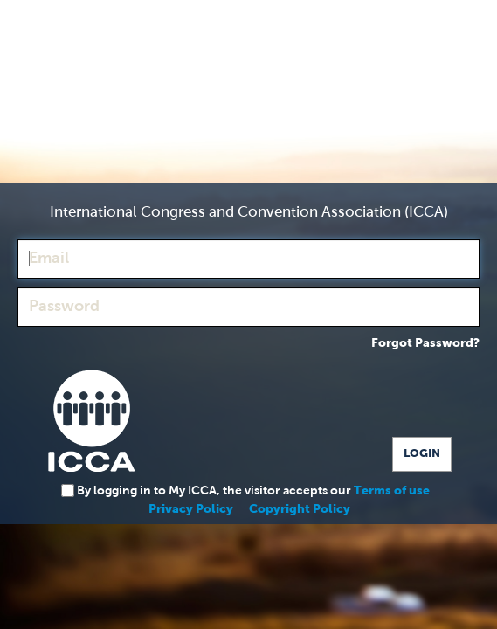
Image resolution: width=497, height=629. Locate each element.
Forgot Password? (425, 343)
